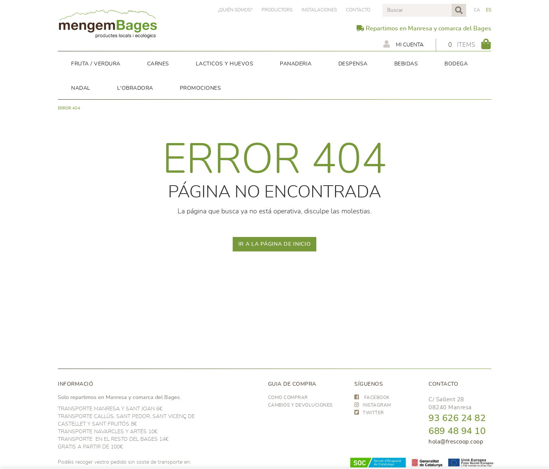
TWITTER (369, 412)
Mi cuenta (403, 44)
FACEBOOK (372, 397)
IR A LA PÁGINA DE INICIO (274, 244)
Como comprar (288, 397)
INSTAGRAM (372, 405)
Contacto (358, 10)
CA (477, 10)
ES (489, 10)
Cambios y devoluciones (300, 405)
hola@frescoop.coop (455, 442)
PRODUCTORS (277, 10)
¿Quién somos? (235, 10)
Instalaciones (319, 10)
